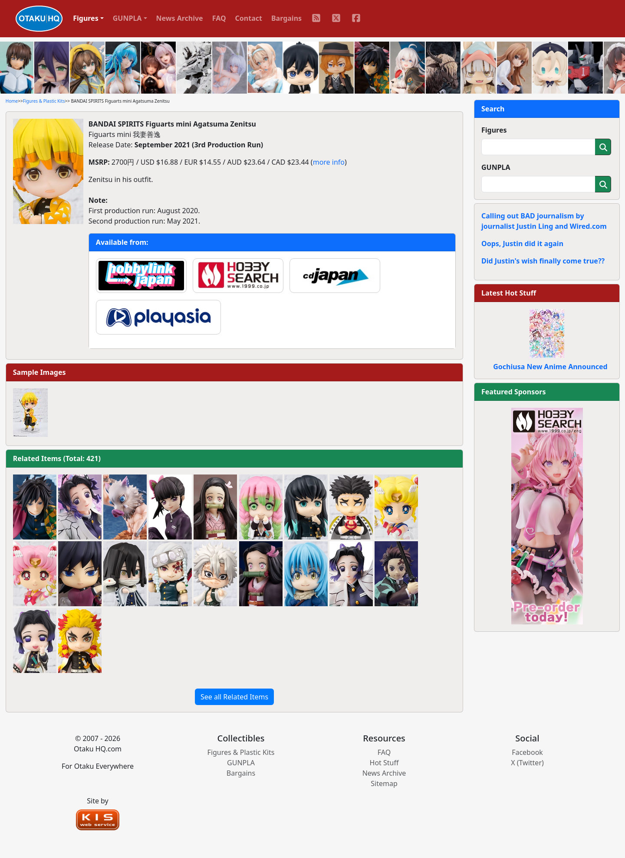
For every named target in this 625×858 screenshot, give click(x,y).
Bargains (286, 18)
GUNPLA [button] (127, 18)
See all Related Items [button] (234, 697)
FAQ (219, 18)
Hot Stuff (384, 762)
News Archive (179, 18)
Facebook (527, 752)
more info (329, 162)
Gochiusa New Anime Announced (550, 366)
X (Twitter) (527, 762)
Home (12, 101)
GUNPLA (495, 167)
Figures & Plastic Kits (44, 101)
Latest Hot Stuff (508, 293)
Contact (248, 18)
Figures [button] (86, 18)
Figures (494, 130)
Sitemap (384, 783)
